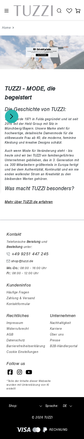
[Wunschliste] (69, 11)
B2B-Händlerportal (64, 346)
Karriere (56, 329)
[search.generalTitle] (59, 11)
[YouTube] (28, 372)
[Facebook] (10, 372)
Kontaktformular (18, 304)
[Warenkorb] (78, 10)
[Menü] (6, 10)
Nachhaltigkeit (60, 323)
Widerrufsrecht (17, 329)
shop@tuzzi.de (19, 261)
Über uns (57, 334)
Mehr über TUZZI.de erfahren (29, 202)
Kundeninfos (18, 285)
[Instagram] (19, 372)
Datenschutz (15, 340)
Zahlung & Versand (20, 298)
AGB (9, 334)
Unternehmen (63, 315)
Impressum (14, 323)
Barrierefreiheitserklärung (25, 346)
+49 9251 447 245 (27, 253)
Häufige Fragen (17, 292)
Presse (55, 340)
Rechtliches (17, 315)
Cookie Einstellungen (22, 352)
